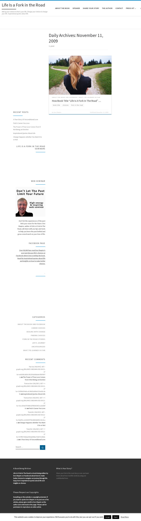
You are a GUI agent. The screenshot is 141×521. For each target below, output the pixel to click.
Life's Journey (38, 331)
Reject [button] (116, 517)
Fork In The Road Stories (34, 327)
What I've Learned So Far (34, 338)
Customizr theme (31, 511)
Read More (125, 517)
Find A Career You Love (21, 111)
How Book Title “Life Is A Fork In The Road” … (76, 88)
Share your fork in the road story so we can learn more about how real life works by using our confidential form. (72, 463)
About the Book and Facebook (31, 312)
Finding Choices (38, 323)
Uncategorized (38, 334)
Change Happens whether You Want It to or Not (27, 126)
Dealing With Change (36, 319)
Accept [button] (107, 517)
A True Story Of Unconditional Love (25, 107)
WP (11, 511)
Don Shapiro (57, 100)
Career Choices (38, 316)
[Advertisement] (28, 56)
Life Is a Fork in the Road (17, 507)
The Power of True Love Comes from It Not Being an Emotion (27, 116)
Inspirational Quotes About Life (24, 121)
